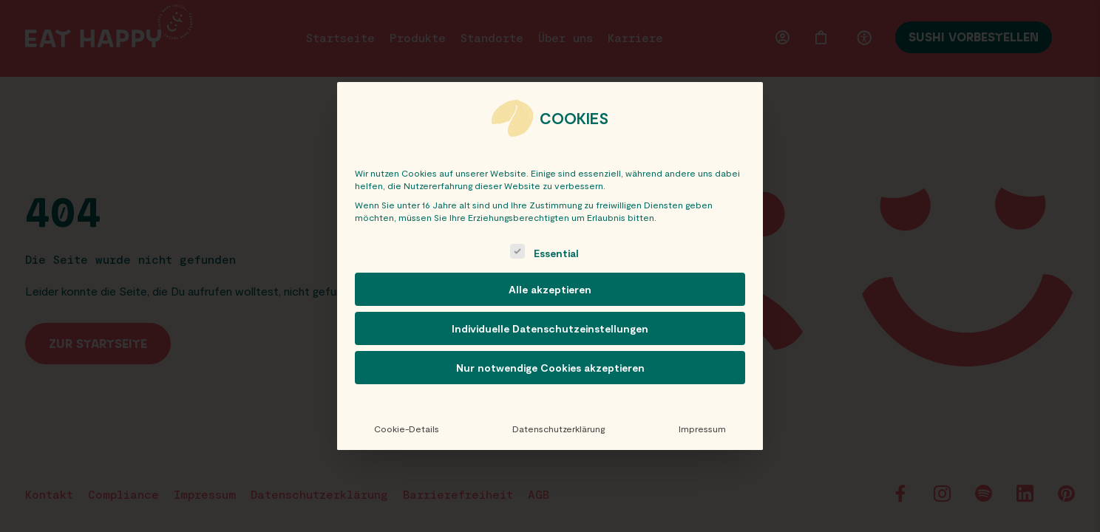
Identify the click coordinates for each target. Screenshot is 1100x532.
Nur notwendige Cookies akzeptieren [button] (550, 367)
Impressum (702, 428)
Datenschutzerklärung (558, 428)
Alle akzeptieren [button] (550, 289)
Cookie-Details (406, 428)
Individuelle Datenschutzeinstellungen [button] (550, 328)
